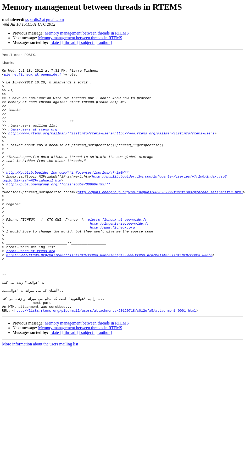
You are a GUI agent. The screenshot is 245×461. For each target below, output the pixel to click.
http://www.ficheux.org (112, 262)
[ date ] (55, 42)
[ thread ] (70, 42)
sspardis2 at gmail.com (44, 19)
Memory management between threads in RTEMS (87, 33)
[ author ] (104, 42)
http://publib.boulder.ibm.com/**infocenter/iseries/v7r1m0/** (67, 196)
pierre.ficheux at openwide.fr (33, 79)
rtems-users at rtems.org (32, 145)
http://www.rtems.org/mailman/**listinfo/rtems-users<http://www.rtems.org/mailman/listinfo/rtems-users (111, 149)
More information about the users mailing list (40, 395)
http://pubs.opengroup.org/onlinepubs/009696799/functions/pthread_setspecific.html (160, 220)
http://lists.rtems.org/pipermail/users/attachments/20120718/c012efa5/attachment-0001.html (105, 361)
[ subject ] (87, 42)
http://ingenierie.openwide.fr (119, 257)
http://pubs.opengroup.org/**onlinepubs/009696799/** (58, 210)
